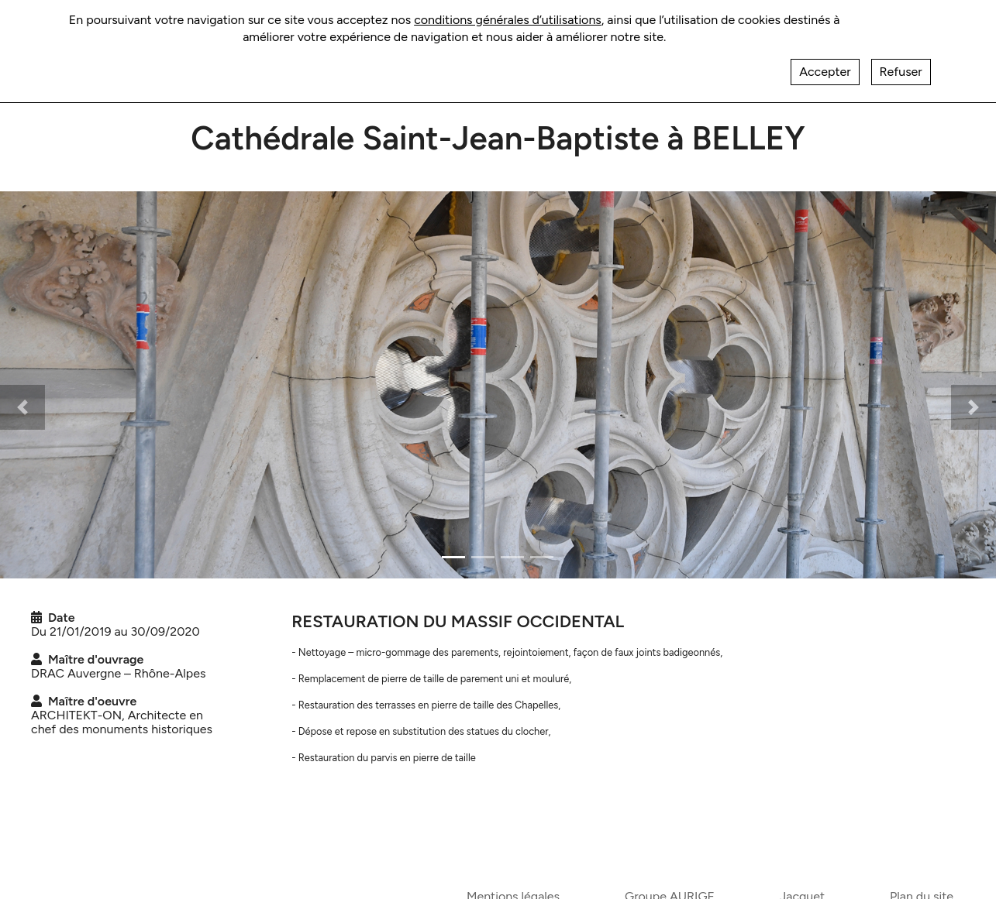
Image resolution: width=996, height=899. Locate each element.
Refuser (901, 71)
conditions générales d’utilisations (507, 19)
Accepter (824, 71)
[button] (22, 407)
